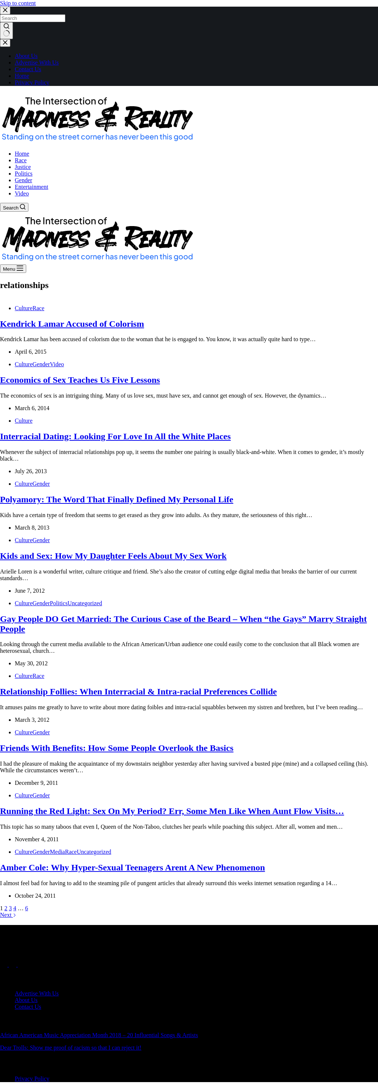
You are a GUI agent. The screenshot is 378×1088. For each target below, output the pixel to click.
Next (8, 915)
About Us (26, 56)
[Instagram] (21, 964)
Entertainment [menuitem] (31, 187)
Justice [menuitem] (23, 167)
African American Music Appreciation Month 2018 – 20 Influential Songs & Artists (99, 1035)
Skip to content (18, 3)
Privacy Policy (32, 82)
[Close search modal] (5, 10)
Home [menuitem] (22, 153)
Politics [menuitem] (23, 173)
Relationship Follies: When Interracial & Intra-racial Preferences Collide (138, 691)
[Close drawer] (5, 43)
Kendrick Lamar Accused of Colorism (72, 324)
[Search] (14, 207)
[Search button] (6, 30)
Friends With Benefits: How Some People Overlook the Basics (116, 748)
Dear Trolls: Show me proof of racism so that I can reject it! (70, 1047)
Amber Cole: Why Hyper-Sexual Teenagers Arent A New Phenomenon (132, 867)
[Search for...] (32, 18)
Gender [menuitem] (23, 180)
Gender (41, 364)
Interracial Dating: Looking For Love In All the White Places (115, 436)
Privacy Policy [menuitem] (32, 1078)
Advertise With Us (37, 62)
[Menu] (13, 268)
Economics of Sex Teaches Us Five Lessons (80, 380)
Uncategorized (85, 603)
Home (22, 76)
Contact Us (28, 69)
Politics (59, 603)
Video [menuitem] (22, 193)
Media (57, 852)
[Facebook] (4, 964)
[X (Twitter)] (13, 964)
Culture (23, 308)
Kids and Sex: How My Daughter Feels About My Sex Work (113, 556)
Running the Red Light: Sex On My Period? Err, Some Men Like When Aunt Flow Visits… (172, 811)
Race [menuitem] (21, 160)
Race (38, 308)
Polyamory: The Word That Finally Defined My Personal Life (116, 499)
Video (57, 364)
